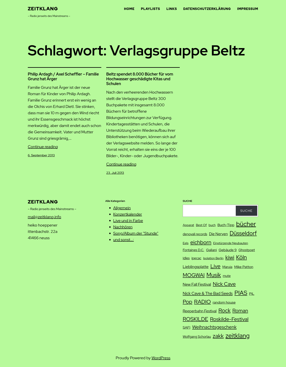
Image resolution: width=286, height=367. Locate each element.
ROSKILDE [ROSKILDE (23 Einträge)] (195, 319)
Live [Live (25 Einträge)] (215, 266)
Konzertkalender (127, 214)
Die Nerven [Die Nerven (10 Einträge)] (218, 233)
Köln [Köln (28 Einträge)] (241, 257)
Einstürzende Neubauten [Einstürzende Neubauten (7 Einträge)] (230, 243)
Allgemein (122, 207)
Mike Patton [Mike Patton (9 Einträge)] (243, 266)
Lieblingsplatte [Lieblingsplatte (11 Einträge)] (196, 266)
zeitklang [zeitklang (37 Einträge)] (238, 336)
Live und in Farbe (128, 220)
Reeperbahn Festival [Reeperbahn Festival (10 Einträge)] (199, 311)
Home (129, 9)
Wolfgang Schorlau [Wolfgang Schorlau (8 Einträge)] (197, 336)
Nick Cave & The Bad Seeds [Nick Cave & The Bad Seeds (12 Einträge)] (208, 293)
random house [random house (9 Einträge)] (224, 302)
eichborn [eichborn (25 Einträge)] (200, 242)
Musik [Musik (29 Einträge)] (214, 275)
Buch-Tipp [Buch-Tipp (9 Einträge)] (225, 224)
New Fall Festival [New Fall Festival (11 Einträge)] (197, 284)
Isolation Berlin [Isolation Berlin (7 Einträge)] (213, 258)
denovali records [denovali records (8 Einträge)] (195, 234)
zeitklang (43, 9)
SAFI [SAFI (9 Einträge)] (186, 327)
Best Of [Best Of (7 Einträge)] (201, 225)
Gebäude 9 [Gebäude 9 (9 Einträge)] (228, 249)
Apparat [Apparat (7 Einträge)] (188, 225)
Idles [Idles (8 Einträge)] (186, 258)
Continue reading (43, 146)
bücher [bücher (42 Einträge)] (246, 224)
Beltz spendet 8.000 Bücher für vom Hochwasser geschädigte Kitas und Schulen (139, 79)
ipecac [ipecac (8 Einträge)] (196, 258)
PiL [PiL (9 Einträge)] (251, 293)
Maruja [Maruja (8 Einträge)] (227, 267)
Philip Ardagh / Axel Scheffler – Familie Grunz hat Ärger (63, 76)
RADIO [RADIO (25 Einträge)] (202, 301)
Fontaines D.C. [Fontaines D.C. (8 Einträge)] (193, 250)
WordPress (161, 357)
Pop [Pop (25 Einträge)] (187, 301)
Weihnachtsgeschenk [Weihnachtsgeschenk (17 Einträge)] (214, 327)
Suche (246, 211)
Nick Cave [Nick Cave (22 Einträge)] (224, 283)
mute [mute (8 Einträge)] (227, 276)
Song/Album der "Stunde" (135, 233)
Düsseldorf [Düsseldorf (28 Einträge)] (243, 233)
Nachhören (122, 226)
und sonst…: (123, 239)
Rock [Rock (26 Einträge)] (224, 310)
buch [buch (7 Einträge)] (212, 225)
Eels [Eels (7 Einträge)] (185, 243)
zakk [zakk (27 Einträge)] (218, 336)
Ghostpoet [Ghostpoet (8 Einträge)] (247, 250)
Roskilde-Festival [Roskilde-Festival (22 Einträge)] (229, 319)
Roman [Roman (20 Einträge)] (240, 310)
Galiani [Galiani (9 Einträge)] (211, 249)
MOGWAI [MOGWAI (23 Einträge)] (194, 275)
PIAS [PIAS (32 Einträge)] (241, 293)
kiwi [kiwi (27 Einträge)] (229, 257)
